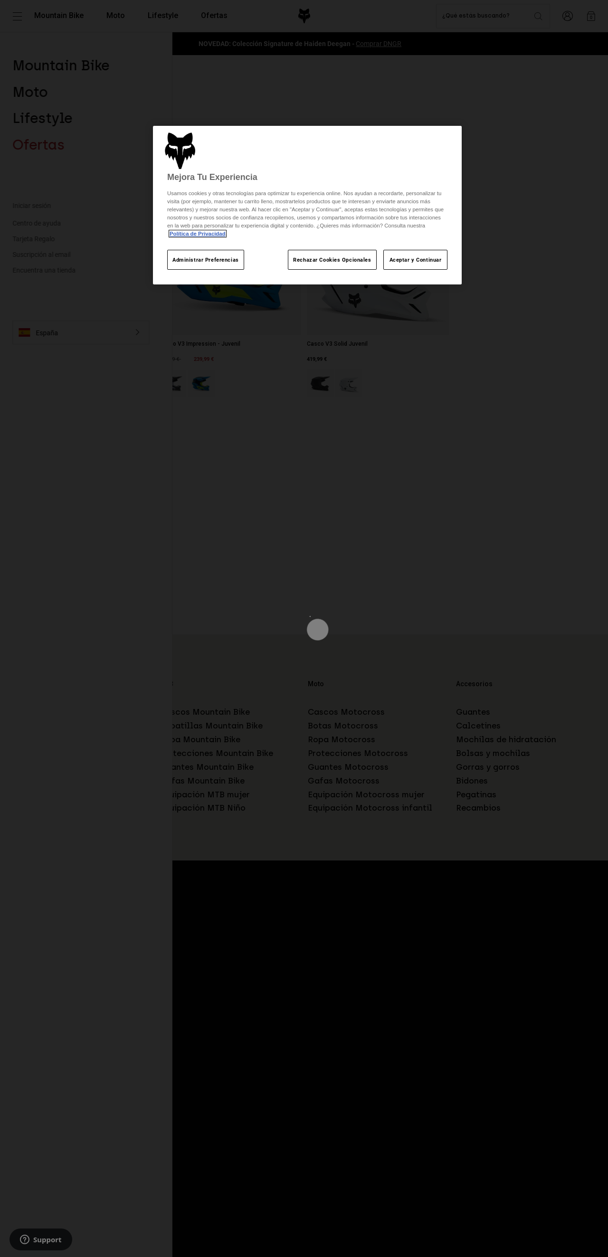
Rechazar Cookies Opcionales (332, 259)
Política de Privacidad (198, 233)
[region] (307, 205)
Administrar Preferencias (205, 259)
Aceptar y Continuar (416, 259)
